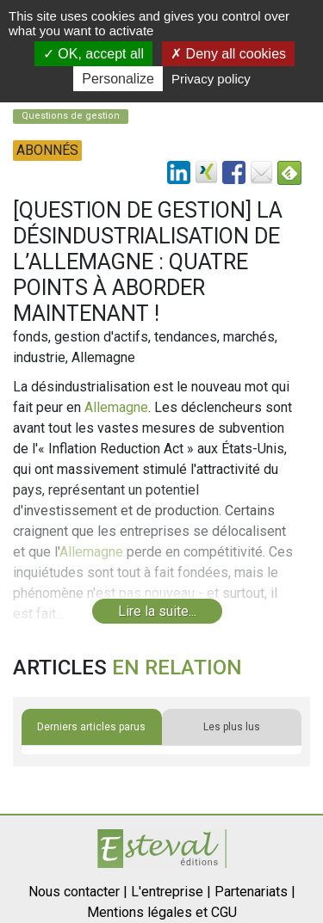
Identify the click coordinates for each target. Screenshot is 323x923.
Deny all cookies (228, 53)
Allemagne (116, 407)
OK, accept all (93, 53)
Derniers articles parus (91, 727)
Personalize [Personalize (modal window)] (118, 78)
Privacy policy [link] (211, 78)
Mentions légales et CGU (162, 912)
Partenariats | (254, 891)
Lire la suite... (157, 611)
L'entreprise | (171, 891)
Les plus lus (231, 727)
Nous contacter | (77, 891)
